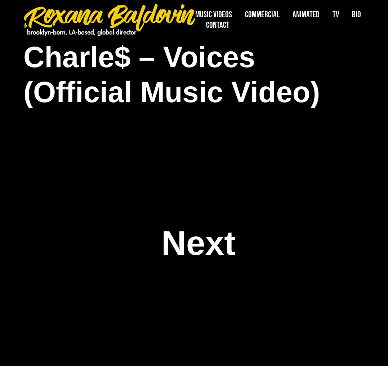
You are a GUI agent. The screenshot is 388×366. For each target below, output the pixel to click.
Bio (356, 14)
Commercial (262, 14)
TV (336, 14)
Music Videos (213, 14)
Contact (217, 25)
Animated (306, 14)
